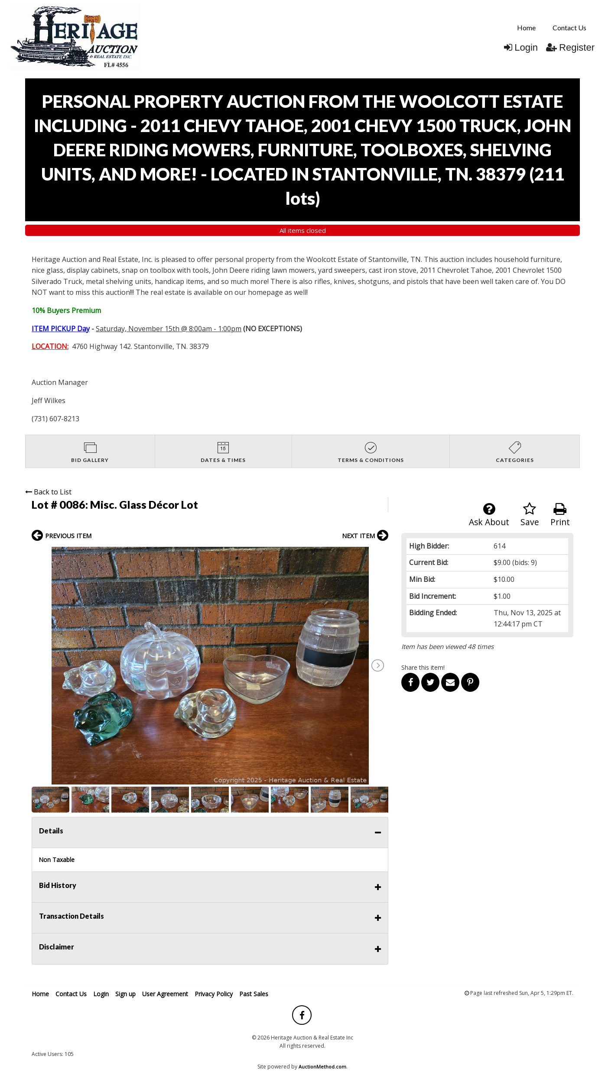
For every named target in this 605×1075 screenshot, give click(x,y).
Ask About (489, 515)
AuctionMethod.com (322, 1066)
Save (529, 515)
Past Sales (253, 994)
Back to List (48, 492)
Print (560, 515)
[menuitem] (526, 27)
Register (570, 47)
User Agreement (165, 994)
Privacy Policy (214, 994)
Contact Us (569, 27)
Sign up (125, 994)
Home (526, 27)
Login (521, 47)
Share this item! (423, 667)
